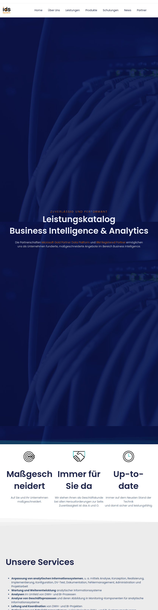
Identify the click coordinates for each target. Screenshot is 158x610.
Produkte (91, 10)
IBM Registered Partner (110, 242)
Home (39, 10)
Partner (141, 10)
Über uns (54, 10)
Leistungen (73, 10)
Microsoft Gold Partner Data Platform (66, 242)
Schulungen (110, 10)
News (127, 10)
